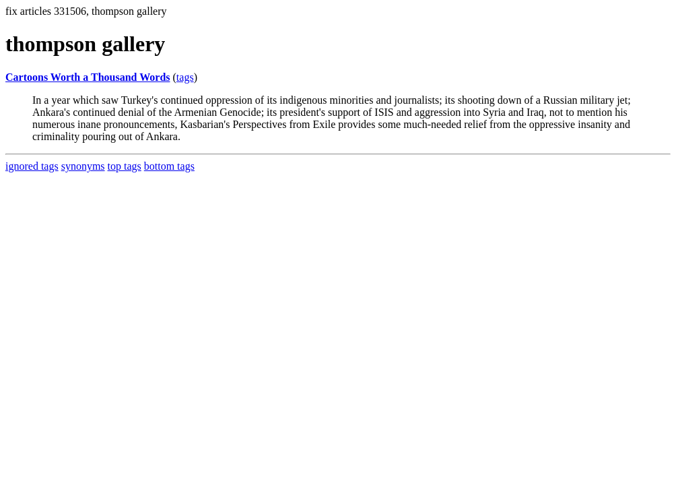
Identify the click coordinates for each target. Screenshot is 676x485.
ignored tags (32, 166)
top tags (124, 166)
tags (185, 77)
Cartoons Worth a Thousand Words (87, 77)
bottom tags (169, 166)
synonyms (83, 166)
